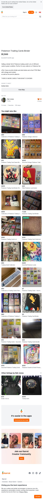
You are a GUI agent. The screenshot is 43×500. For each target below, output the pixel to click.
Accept (37, 496)
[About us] (36, 12)
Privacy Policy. (23, 492)
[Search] (40, 16)
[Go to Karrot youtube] (36, 473)
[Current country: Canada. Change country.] (40, 12)
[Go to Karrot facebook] (30, 473)
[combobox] (20, 16)
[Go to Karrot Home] (6, 473)
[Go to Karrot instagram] (33, 473)
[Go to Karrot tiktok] (40, 473)
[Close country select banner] (41, 2)
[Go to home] (2, 12)
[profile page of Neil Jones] (3, 100)
